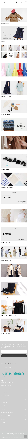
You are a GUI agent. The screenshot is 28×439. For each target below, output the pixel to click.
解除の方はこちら (23, 359)
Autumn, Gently (5, 23)
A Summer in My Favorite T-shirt (9, 59)
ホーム (2, 5)
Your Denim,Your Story (7, 297)
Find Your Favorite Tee (7, 187)
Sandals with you (5, 169)
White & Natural (5, 224)
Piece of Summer (5, 114)
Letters (3, 41)
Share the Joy (5, 278)
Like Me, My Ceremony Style (8, 315)
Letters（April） (5, 205)
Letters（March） (5, 242)
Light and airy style (6, 96)
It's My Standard (5, 333)
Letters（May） (5, 151)
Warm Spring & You (6, 260)
